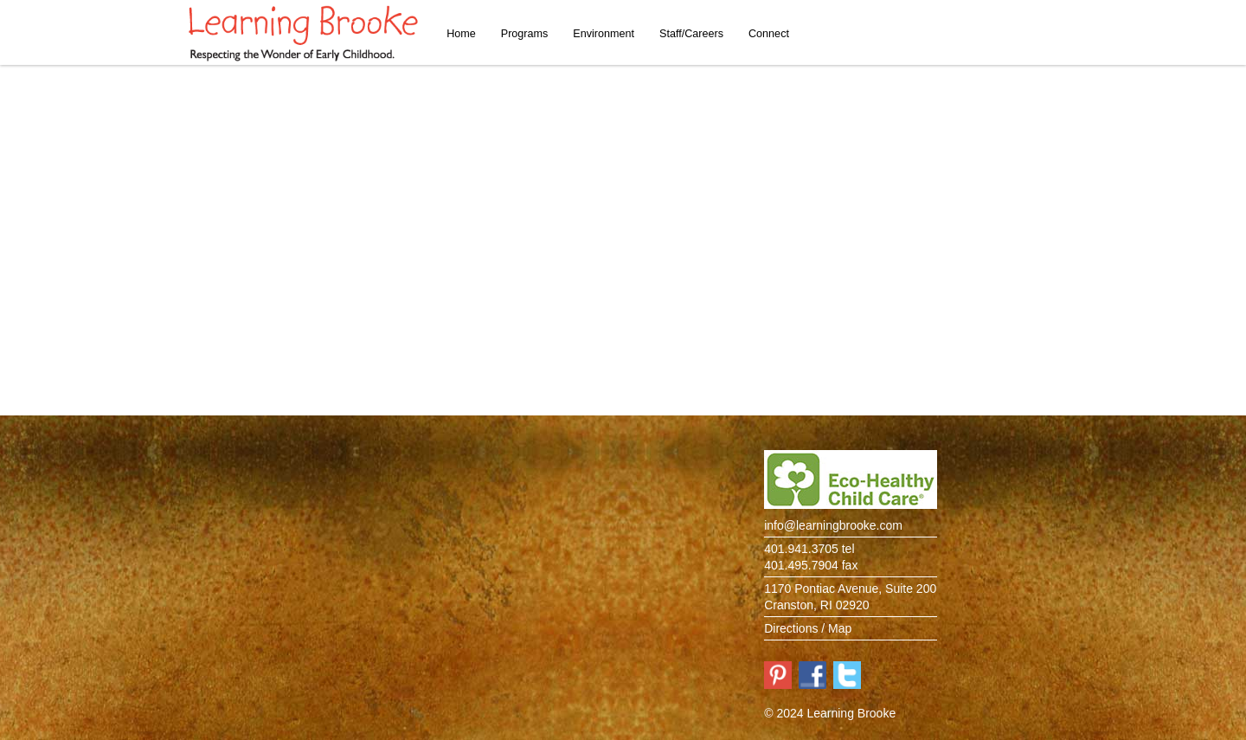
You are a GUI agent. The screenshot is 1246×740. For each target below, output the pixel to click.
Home (461, 34)
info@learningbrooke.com (833, 525)
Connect (768, 34)
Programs (525, 34)
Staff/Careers (691, 34)
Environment (603, 34)
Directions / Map (807, 628)
